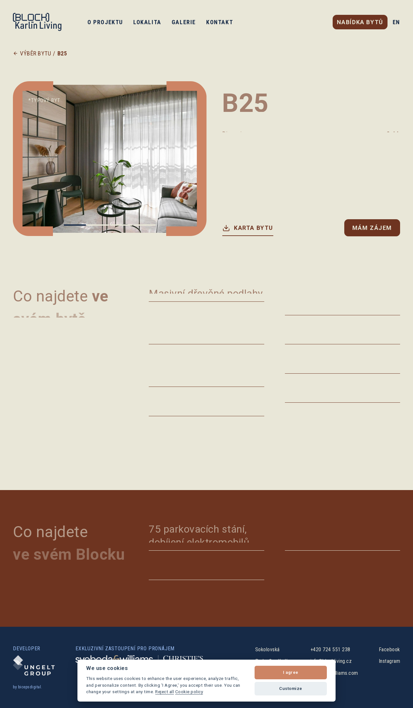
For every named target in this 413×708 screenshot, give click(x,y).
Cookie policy (189, 691)
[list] (109, 159)
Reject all (164, 691)
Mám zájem (372, 227)
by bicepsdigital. (27, 687)
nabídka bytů (360, 22)
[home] (37, 22)
